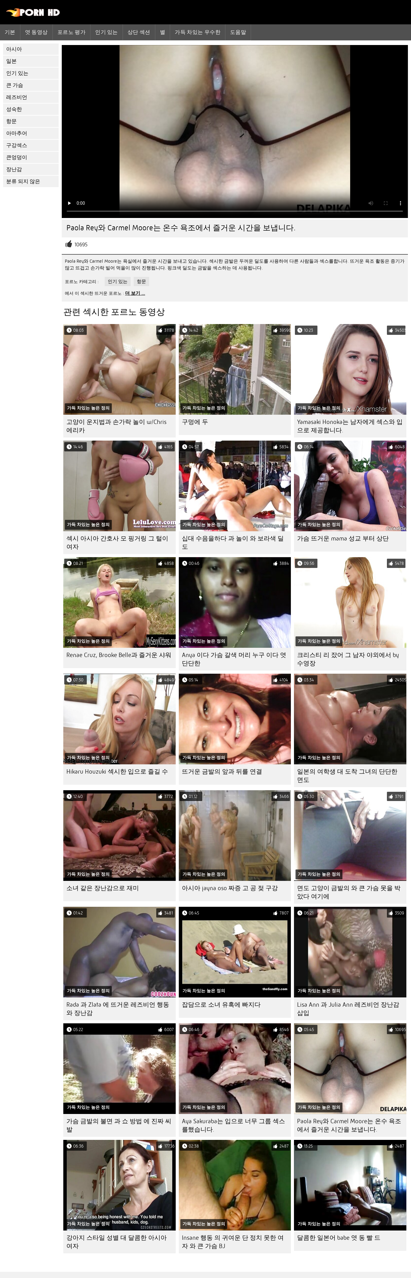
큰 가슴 (14, 85)
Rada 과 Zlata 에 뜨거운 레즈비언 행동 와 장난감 (117, 1009)
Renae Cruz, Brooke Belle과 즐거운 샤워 (118, 655)
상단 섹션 (139, 32)
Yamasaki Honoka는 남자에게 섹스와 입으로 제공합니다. (350, 426)
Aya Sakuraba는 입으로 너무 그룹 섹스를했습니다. (233, 1125)
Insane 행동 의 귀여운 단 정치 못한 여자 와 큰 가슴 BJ (233, 1242)
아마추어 (16, 133)
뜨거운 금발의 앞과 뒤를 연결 (222, 771)
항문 (11, 121)
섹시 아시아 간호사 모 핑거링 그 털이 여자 (117, 542)
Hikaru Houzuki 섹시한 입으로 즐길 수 (117, 771)
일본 (11, 61)
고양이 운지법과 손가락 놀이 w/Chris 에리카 (116, 426)
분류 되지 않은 (23, 181)
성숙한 (14, 109)
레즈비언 (16, 97)
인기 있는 (106, 32)
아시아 (14, 49)
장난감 (14, 169)
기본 (10, 32)
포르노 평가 (71, 32)
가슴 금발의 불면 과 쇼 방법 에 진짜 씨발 (118, 1125)
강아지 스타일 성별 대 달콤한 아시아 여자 (116, 1242)
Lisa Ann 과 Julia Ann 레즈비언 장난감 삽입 (348, 1009)
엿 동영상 (36, 32)
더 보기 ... (135, 293)
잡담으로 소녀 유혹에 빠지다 (221, 1004)
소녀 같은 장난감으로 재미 (102, 888)
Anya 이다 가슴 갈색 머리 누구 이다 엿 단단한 (234, 659)
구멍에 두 (195, 421)
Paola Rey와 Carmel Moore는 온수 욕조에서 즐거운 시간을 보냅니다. (349, 1125)
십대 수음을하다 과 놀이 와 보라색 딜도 (233, 542)
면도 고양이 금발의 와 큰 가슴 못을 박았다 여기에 (349, 892)
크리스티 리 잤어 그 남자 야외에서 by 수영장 (348, 659)
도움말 (238, 32)
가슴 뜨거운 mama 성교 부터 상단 (343, 538)
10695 (81, 245)
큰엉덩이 (16, 157)
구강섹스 (16, 145)
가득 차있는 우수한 (197, 32)
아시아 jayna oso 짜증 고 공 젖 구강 (230, 888)
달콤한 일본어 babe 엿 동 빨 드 (338, 1237)
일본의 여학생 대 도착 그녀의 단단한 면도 (347, 775)
